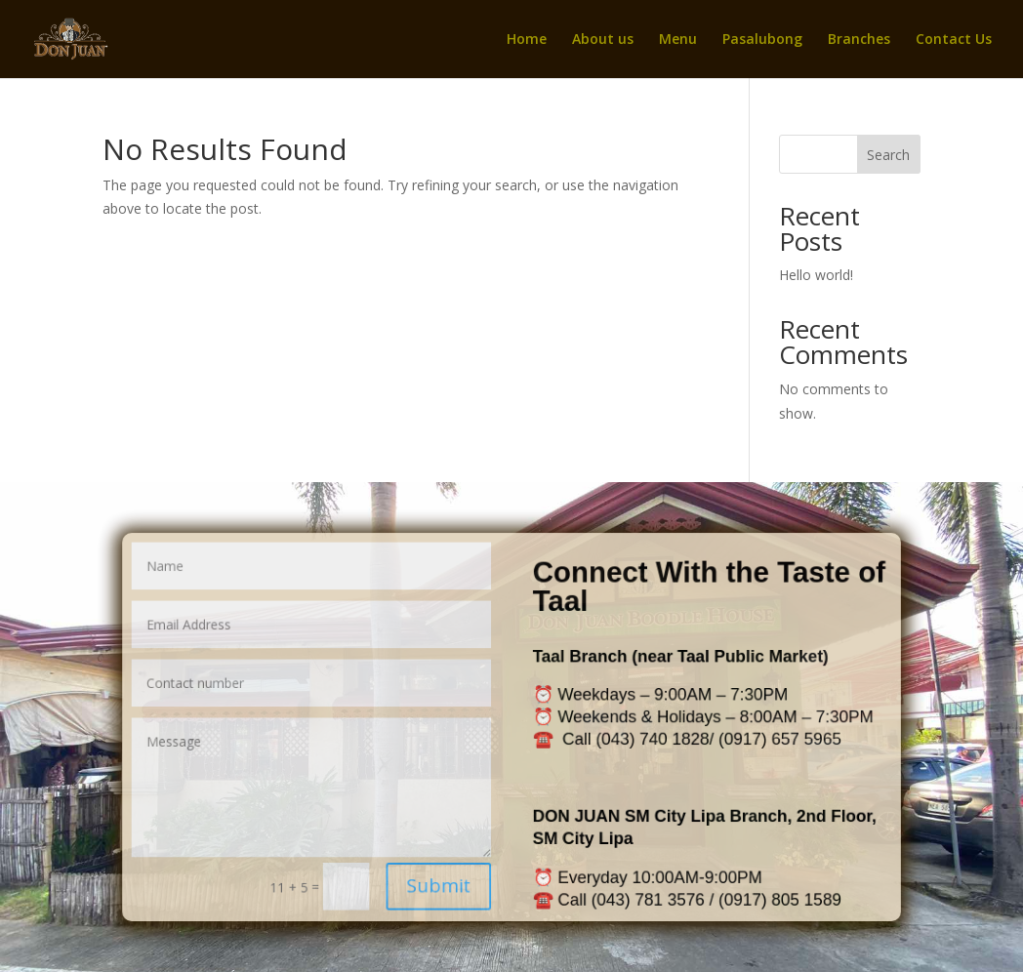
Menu (678, 40)
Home (527, 40)
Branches (859, 40)
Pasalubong (762, 40)
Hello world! (816, 274)
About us (603, 40)
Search (888, 154)
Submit (443, 874)
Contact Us (954, 40)
